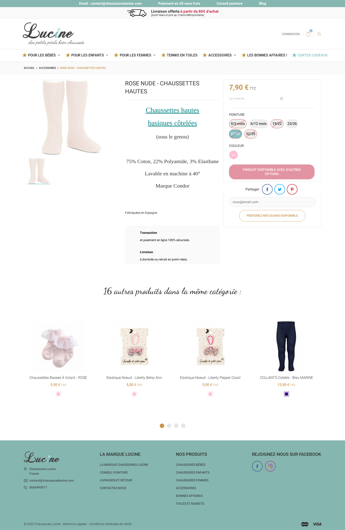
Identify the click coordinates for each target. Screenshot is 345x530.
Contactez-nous (113, 488)
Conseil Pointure (114, 472)
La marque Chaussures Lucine (124, 464)
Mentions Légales (75, 524)
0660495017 (38, 487)
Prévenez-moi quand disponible (272, 216)
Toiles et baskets (190, 503)
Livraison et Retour (116, 480)
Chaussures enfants (192, 472)
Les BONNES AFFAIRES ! (267, 55)
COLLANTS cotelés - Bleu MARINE (286, 378)
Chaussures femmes (192, 480)
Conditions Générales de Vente (111, 524)
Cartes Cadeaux (313, 55)
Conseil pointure (230, 3)
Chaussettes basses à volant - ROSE (58, 378)
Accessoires (186, 488)
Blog (262, 3)
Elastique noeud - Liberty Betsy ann (134, 378)
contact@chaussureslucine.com (116, 3)
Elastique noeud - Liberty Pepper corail (210, 378)
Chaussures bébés (190, 464)
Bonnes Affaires (189, 496)
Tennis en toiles (182, 55)
